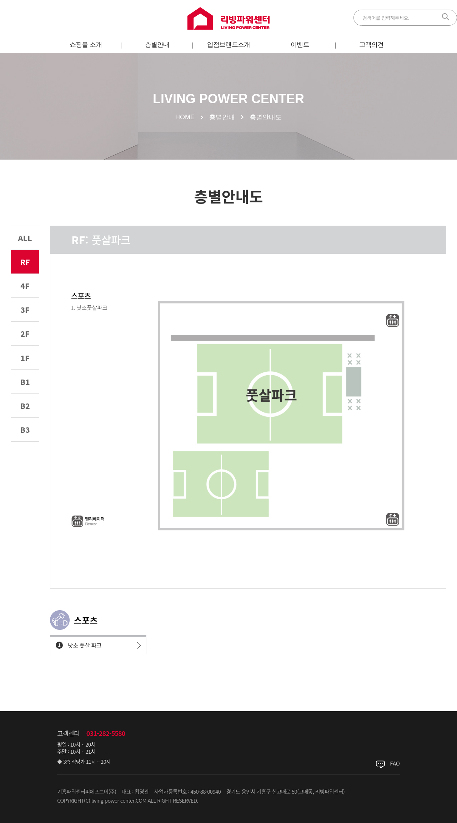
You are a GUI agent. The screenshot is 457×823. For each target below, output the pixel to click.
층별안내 (157, 44)
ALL (25, 240)
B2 (25, 440)
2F (25, 354)
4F (25, 297)
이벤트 (300, 44)
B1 (25, 412)
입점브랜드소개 (228, 44)
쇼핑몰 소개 (86, 44)
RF (25, 268)
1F (25, 383)
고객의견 (371, 44)
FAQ (395, 763)
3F (25, 326)
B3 (25, 469)
